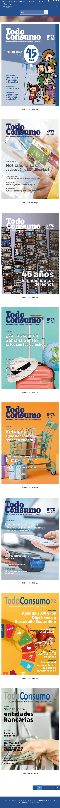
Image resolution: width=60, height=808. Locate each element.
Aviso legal (41, 800)
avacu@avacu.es (23, 802)
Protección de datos (51, 800)
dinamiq (39, 802)
